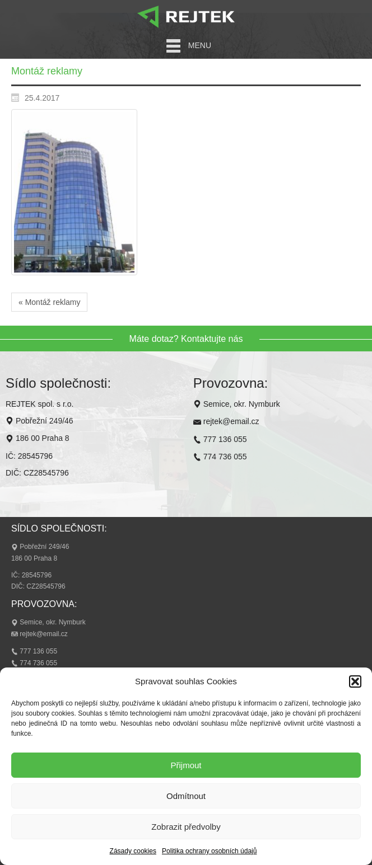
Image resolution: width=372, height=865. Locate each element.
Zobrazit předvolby (185, 826)
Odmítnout (186, 796)
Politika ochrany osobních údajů (209, 851)
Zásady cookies (133, 851)
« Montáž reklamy (49, 302)
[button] (355, 681)
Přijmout (185, 765)
